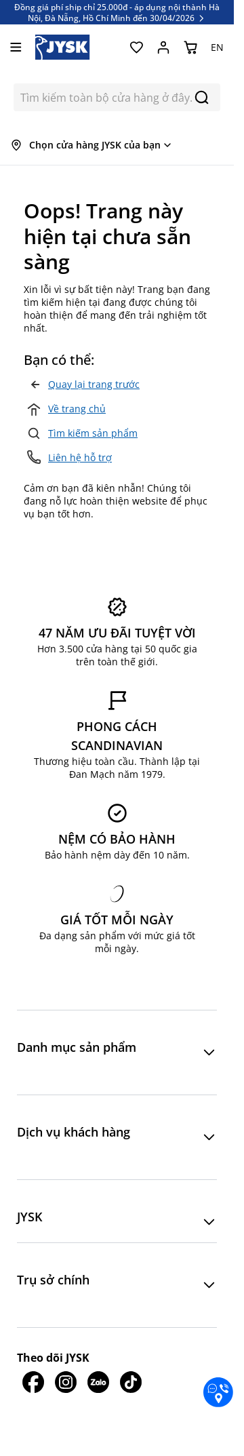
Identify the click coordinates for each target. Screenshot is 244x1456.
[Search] (201, 97)
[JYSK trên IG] (65, 1382)
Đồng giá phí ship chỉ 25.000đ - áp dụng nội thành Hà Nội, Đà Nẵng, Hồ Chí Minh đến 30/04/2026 (117, 12)
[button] (117, 1052)
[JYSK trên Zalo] (98, 1382)
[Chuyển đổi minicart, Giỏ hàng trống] (190, 47)
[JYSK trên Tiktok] (131, 1382)
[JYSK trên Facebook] (33, 1382)
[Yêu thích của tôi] (136, 47)
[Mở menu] (16, 47)
